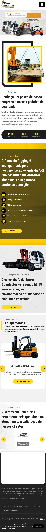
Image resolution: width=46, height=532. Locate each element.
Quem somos (18, 507)
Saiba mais (11, 529)
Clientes (28, 507)
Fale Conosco (37, 507)
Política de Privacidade (10, 510)
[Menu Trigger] (42, 4)
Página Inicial (7, 507)
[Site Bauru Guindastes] (7, 4)
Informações (13, 231)
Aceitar (39, 526)
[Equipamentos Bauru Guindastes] (23, 366)
